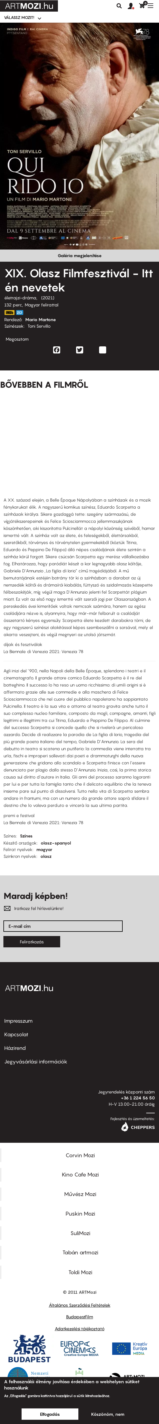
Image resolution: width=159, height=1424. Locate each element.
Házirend (15, 1048)
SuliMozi (80, 1233)
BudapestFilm (79, 1316)
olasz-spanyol (56, 842)
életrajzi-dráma (20, 297)
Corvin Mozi (80, 1155)
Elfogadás (50, 1414)
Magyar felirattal (41, 304)
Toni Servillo (39, 326)
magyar (44, 849)
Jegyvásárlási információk (35, 1062)
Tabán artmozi (80, 1252)
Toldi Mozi (80, 1272)
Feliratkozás (32, 941)
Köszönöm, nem (107, 1414)
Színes (26, 835)
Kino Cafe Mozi (80, 1174)
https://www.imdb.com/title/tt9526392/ (9, 312)
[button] (133, 6)
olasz (46, 856)
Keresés (119, 6)
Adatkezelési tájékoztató (79, 1328)
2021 (48, 297)
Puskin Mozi (80, 1213)
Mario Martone (40, 319)
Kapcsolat (16, 1034)
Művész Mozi (80, 1194)
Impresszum (18, 1021)
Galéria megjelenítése (80, 255)
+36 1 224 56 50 (138, 1097)
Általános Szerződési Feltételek (79, 1305)
